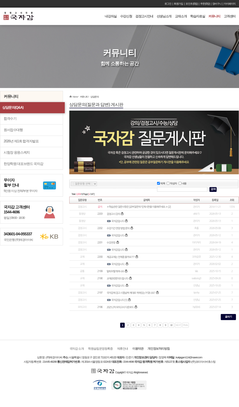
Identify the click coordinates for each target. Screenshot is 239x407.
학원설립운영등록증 (100, 348)
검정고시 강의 (113, 214)
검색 (213, 189)
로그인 (167, 3)
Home (75, 96)
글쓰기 (228, 316)
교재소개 (181, 16)
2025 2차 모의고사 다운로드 (120, 307)
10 (171, 325)
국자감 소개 (77, 348)
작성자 (172, 183)
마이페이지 (230, 3)
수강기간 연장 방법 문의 (118, 228)
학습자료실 (197, 16)
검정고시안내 (144, 16)
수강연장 (111, 242)
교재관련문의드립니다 (117, 278)
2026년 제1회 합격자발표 (21, 141)
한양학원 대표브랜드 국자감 (23, 164)
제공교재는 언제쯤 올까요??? (120, 257)
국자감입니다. (118, 264)
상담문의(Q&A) (12, 107)
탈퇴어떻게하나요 (115, 271)
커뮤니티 (214, 16)
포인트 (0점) (192, 3)
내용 (182, 183)
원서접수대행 (13, 130)
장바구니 (216, 3)
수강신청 (126, 16)
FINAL (185, 325)
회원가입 (178, 3)
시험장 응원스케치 (17, 152)
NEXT (178, 325)
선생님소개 (164, 16)
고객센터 (230, 16)
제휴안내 (122, 348)
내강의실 (110, 16)
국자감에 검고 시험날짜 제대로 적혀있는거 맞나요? (131, 293)
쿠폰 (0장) (205, 3)
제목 (161, 183)
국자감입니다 (117, 221)
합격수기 (10, 118)
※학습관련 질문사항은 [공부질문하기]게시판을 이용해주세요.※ (137, 207)
